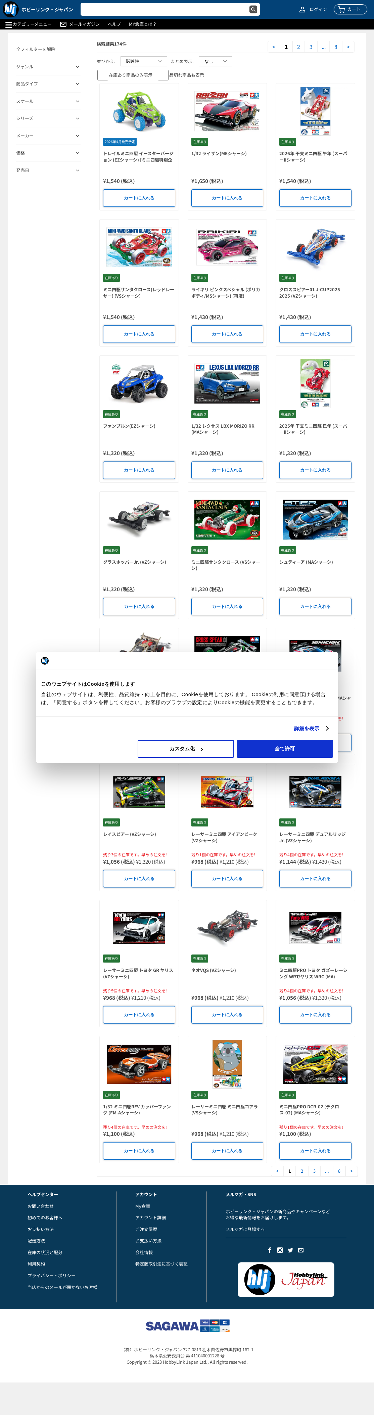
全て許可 (285, 748)
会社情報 (144, 1252)
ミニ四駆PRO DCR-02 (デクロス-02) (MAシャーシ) (309, 1109)
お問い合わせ (41, 1206)
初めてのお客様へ (45, 1217)
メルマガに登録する (245, 1229)
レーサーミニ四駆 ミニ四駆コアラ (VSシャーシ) (224, 1109)
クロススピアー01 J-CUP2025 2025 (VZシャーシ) (309, 292)
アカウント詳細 (150, 1217)
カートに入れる (139, 197)
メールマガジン (84, 24)
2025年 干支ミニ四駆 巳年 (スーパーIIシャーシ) (313, 429)
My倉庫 (142, 1206)
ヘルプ (114, 24)
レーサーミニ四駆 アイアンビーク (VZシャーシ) (224, 837)
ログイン (318, 9)
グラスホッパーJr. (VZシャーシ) (134, 562)
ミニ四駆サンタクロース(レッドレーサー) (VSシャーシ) (138, 292)
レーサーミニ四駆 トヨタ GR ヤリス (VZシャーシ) (138, 973)
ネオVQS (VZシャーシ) (213, 970)
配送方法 (36, 1240)
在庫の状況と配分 (45, 1252)
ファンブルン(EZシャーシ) (129, 426)
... (324, 47)
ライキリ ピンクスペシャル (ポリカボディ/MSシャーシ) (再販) (225, 292)
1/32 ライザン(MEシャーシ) (219, 153)
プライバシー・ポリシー (52, 1275)
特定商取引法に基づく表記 (161, 1263)
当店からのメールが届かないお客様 (62, 1287)
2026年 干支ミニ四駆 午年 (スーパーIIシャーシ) (313, 156)
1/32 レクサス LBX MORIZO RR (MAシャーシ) (222, 429)
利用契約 (36, 1263)
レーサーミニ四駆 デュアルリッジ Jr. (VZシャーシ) (312, 837)
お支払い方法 (41, 1229)
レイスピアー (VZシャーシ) (129, 834)
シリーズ (24, 118)
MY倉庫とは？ (143, 24)
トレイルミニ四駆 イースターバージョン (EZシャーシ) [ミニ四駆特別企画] (138, 159)
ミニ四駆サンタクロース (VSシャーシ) (225, 565)
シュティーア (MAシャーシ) (306, 562)
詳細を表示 (307, 728)
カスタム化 (186, 748)
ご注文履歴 (146, 1229)
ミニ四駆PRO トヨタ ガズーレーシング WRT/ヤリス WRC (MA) (313, 973)
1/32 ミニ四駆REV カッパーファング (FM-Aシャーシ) (137, 1109)
